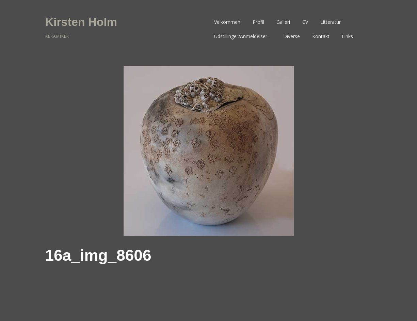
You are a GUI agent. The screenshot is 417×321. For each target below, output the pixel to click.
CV (305, 22)
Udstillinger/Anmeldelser (240, 36)
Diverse (291, 36)
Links (347, 36)
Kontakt (321, 36)
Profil (258, 22)
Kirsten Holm (81, 21)
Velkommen (227, 22)
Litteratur (330, 22)
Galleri (283, 22)
